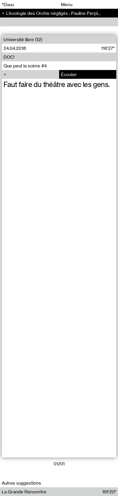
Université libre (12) (22, 39)
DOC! (9, 57)
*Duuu (8, 4)
